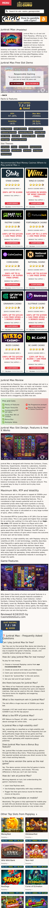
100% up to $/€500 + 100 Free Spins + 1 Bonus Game (36, 317)
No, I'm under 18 (17, 83)
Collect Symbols (35, 129)
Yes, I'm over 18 (32, 83)
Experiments (35, 147)
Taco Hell (29, 860)
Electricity (23, 147)
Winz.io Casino (36, 181)
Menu (5, 3)
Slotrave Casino (36, 304)
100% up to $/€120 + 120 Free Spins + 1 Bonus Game (12, 317)
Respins (41, 136)
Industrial (5, 150)
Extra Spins (40, 132)
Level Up (15, 136)
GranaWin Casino (12, 304)
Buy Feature (6, 129)
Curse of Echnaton (33, 886)
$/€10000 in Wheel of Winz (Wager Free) (36, 194)
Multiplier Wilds (28, 136)
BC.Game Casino (36, 345)
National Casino (36, 262)
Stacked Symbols (19, 139)
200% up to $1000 (12, 192)
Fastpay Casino (12, 222)
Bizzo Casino (12, 345)
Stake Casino (12, 181)
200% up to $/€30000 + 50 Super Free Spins (12, 275)
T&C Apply (8, 206)
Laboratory (16, 150)
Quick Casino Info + (12, 188)
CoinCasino (12, 262)
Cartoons (5, 147)
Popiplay (21, 30)
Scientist (27, 150)
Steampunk (6, 154)
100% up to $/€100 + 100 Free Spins (12, 235)
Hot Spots (5, 136)
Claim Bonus (12, 203)
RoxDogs (5, 886)
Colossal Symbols (8, 132)
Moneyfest (6, 834)
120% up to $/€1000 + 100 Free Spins (36, 359)
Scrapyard (37, 150)
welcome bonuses (10, 689)
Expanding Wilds (26, 132)
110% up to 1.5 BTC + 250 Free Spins (36, 235)
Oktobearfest (31, 834)
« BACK (4, 95)
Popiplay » (4, 837)
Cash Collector (20, 129)
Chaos (14, 147)
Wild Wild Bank (8, 860)
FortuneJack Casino (36, 222)
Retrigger (5, 139)
